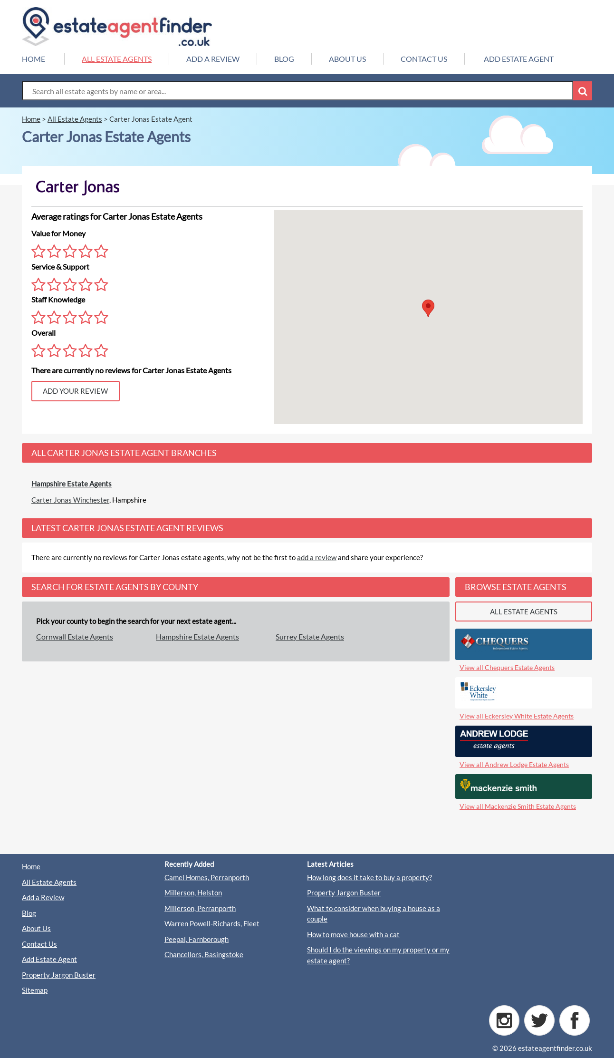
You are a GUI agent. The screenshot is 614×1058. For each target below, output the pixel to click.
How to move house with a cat (353, 934)
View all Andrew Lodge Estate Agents (514, 764)
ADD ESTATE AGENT (519, 58)
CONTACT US (424, 58)
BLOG (284, 58)
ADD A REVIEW (213, 58)
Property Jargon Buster (59, 975)
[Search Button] (582, 90)
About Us (36, 928)
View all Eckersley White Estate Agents (517, 716)
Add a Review (43, 897)
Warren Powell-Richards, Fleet (211, 923)
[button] (428, 308)
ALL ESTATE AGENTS (117, 58)
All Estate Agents (49, 882)
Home (31, 866)
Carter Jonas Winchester (70, 499)
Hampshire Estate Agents (71, 483)
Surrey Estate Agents (310, 636)
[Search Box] (297, 90)
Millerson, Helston (193, 892)
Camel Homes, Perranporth (206, 877)
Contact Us (39, 944)
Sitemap (35, 990)
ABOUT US (347, 58)
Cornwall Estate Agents (74, 636)
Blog (29, 913)
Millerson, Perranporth (200, 908)
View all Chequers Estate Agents (507, 667)
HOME (33, 58)
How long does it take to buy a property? (369, 877)
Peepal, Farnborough (196, 939)
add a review (316, 557)
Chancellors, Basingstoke (203, 954)
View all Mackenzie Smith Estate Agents (518, 806)
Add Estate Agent (49, 959)
